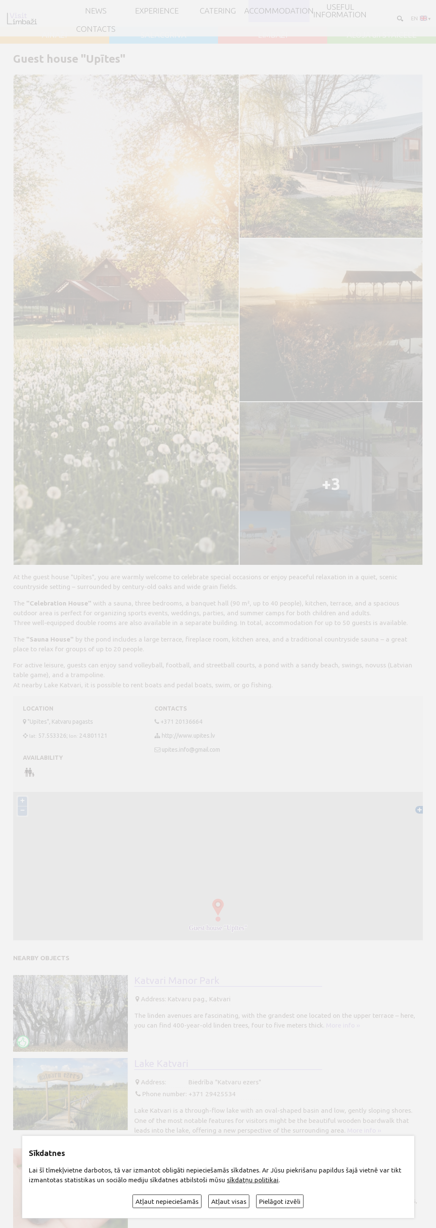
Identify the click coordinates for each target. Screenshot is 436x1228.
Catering (218, 11)
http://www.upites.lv (188, 735)
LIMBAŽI (272, 35)
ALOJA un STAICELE (382, 35)
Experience (157, 11)
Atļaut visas (228, 1201)
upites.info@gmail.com (191, 749)
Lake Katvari (161, 1062)
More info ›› (343, 1025)
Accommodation (279, 11)
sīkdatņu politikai (253, 1180)
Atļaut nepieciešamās (167, 1201)
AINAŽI (54, 35)
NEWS (96, 11)
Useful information (340, 11)
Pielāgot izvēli (280, 1201)
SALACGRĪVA (163, 35)
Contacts (96, 29)
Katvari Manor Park (176, 979)
